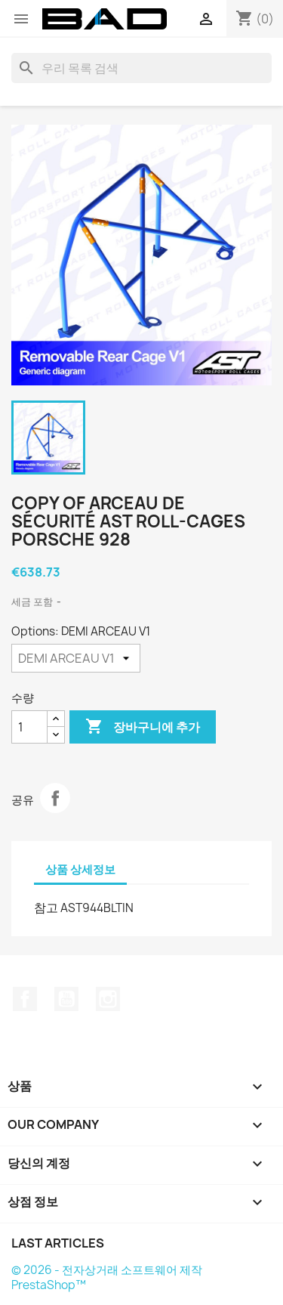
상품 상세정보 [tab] (80, 869)
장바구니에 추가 (142, 727)
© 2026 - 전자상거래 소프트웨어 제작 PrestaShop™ (106, 1277)
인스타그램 (108, 999)
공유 (55, 798)
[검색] (141, 68)
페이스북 (25, 999)
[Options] (75, 658)
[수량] (29, 727)
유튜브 (66, 999)
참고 (46, 907)
